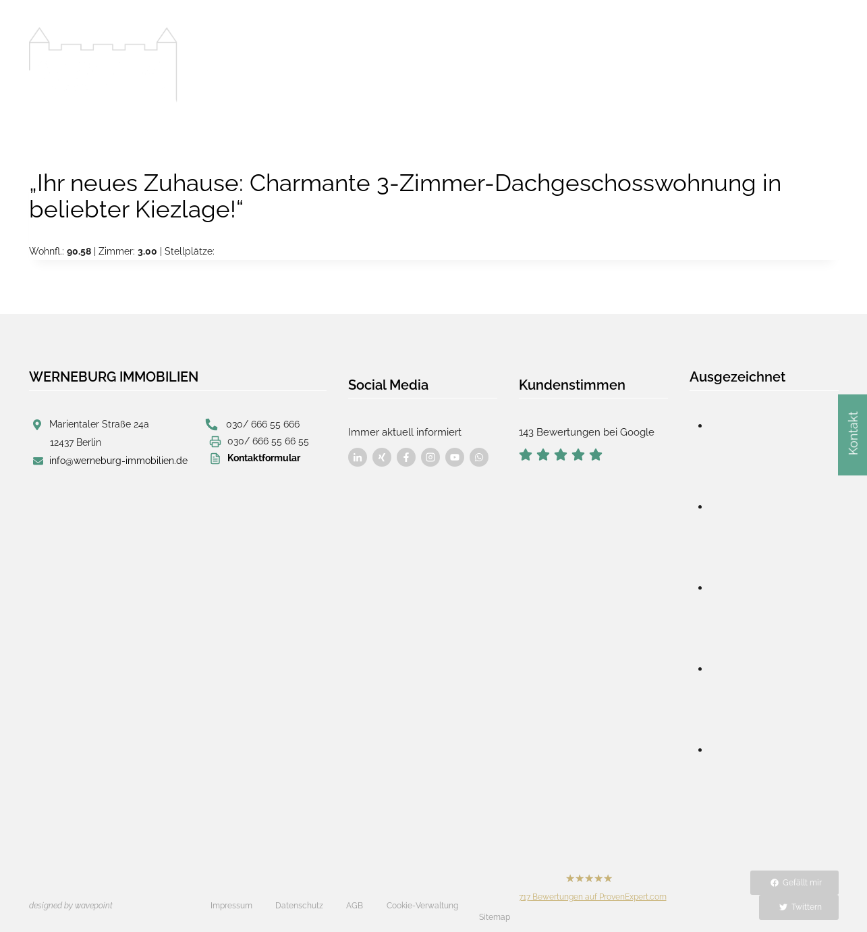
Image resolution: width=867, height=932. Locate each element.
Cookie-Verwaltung (422, 893)
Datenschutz (299, 893)
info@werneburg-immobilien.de (118, 460)
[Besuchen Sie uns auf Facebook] (357, 448)
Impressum (231, 893)
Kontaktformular (263, 457)
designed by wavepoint (71, 893)
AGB (354, 893)
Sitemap (494, 895)
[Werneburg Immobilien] (103, 65)
